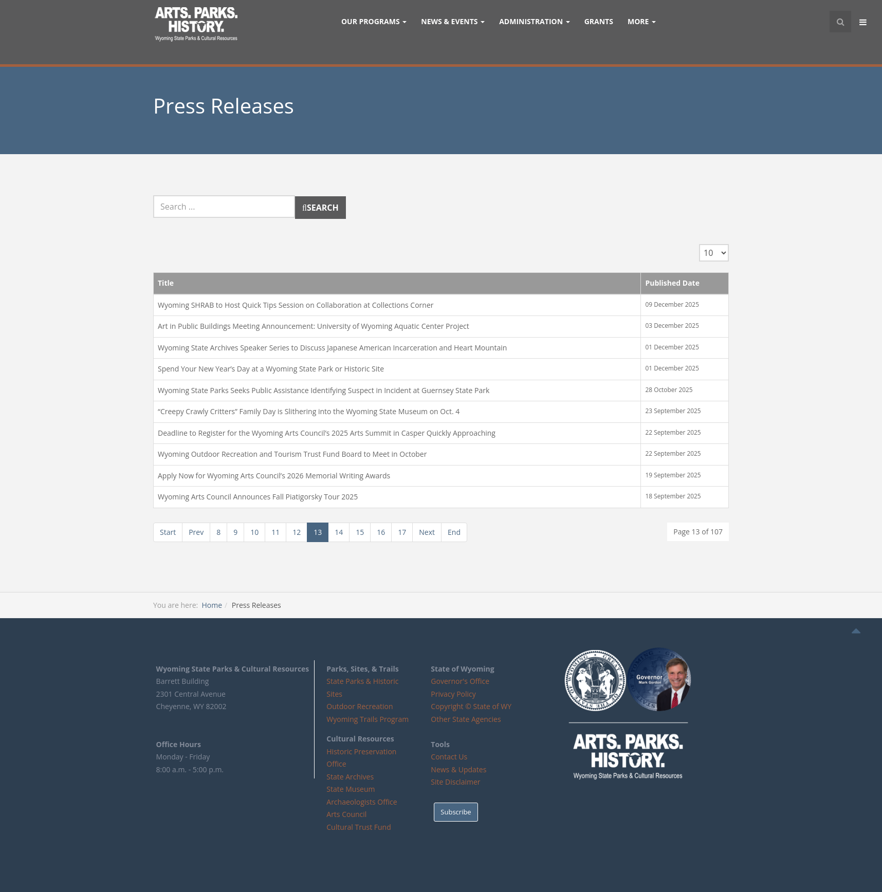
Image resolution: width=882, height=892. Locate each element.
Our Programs (374, 21)
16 (381, 532)
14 (339, 532)
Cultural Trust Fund (358, 827)
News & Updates (458, 769)
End (454, 532)
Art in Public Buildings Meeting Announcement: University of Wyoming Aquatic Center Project (313, 326)
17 (402, 532)
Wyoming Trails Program (367, 719)
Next (427, 532)
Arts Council (346, 814)
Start (168, 532)
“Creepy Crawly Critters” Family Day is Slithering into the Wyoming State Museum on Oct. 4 (309, 411)
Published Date (672, 283)
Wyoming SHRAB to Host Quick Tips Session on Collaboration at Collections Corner (295, 305)
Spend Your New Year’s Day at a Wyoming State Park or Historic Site (271, 369)
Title (166, 283)
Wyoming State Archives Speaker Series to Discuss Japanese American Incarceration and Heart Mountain (332, 347)
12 (296, 532)
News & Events (453, 21)
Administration (534, 21)
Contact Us (449, 756)
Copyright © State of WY (471, 706)
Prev (196, 532)
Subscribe (455, 811)
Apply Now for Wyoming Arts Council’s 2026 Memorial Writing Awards (274, 475)
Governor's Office (460, 681)
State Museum (350, 789)
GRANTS (598, 21)
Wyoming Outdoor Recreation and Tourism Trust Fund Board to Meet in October (292, 454)
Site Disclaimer (455, 782)
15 (360, 532)
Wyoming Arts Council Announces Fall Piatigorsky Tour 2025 (258, 496)
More (642, 21)
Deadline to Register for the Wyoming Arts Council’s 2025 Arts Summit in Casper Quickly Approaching (326, 433)
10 (254, 532)
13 (318, 532)
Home (211, 605)
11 (275, 532)
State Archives (350, 777)
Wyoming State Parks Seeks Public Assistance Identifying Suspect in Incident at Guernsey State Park (323, 390)
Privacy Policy (453, 694)
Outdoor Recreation (359, 706)
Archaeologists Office (361, 802)
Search (153, 195)
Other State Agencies (466, 719)
